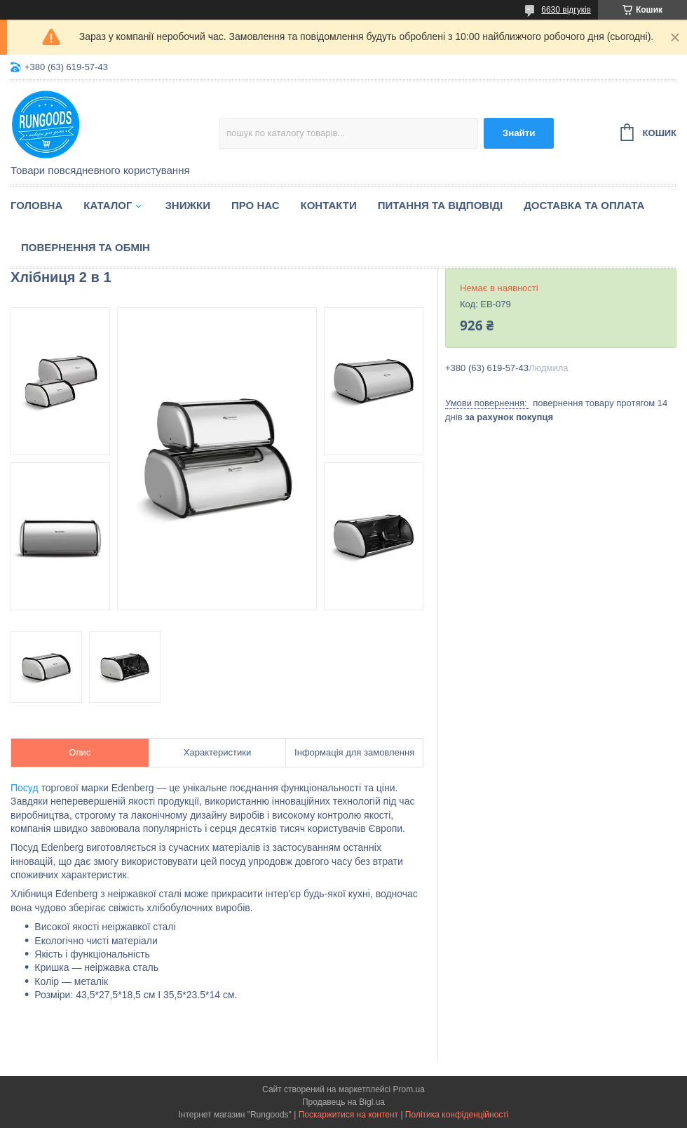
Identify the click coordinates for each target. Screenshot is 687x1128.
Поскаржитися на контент (348, 1115)
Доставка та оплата (584, 205)
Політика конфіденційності (457, 1115)
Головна (36, 205)
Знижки (187, 205)
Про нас (255, 205)
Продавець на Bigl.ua (343, 1102)
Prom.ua (409, 1089)
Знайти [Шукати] (519, 133)
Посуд (25, 787)
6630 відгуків (566, 10)
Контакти (329, 205)
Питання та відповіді (440, 205)
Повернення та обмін (85, 247)
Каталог (107, 205)
